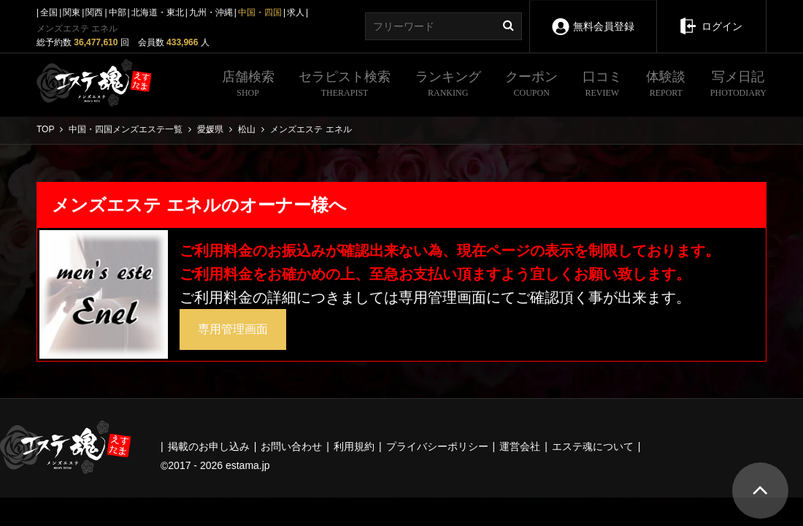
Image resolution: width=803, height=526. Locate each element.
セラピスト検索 (345, 85)
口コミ (602, 85)
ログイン (711, 16)
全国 (49, 12)
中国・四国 (260, 12)
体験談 (665, 85)
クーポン (531, 85)
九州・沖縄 (211, 12)
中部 (117, 12)
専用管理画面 (233, 329)
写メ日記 (738, 85)
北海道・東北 (157, 12)
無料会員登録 (592, 16)
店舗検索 (248, 85)
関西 (94, 12)
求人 (295, 12)
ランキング (448, 85)
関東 (71, 12)
